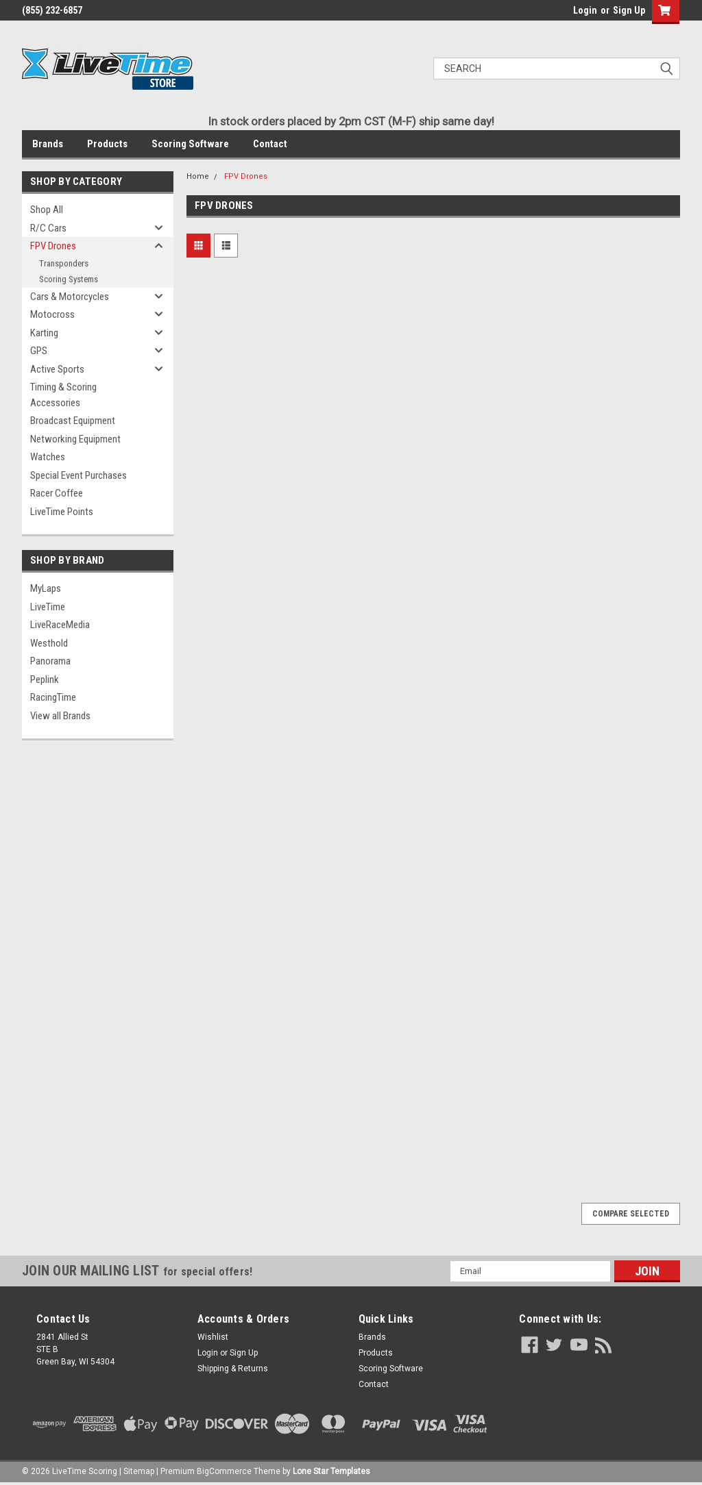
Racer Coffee (56, 493)
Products (107, 144)
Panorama (50, 661)
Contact (270, 144)
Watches (47, 457)
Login (585, 10)
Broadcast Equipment (72, 420)
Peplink (44, 679)
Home (197, 176)
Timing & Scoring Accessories (63, 395)
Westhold (49, 643)
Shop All (46, 209)
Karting (44, 333)
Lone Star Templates (331, 1471)
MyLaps (45, 588)
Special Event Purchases (78, 475)
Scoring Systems (68, 279)
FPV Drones (53, 246)
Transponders (63, 263)
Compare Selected (630, 1214)
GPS (38, 351)
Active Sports (57, 369)
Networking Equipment (75, 439)
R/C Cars (48, 228)
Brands (47, 144)
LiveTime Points (61, 512)
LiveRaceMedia (60, 625)
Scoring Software (190, 144)
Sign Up (629, 10)
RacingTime (53, 697)
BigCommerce (224, 1471)
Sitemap (138, 1471)
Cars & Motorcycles (69, 296)
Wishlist (212, 1337)
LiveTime (47, 607)
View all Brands (60, 716)
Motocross (52, 314)
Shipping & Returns (232, 1368)
